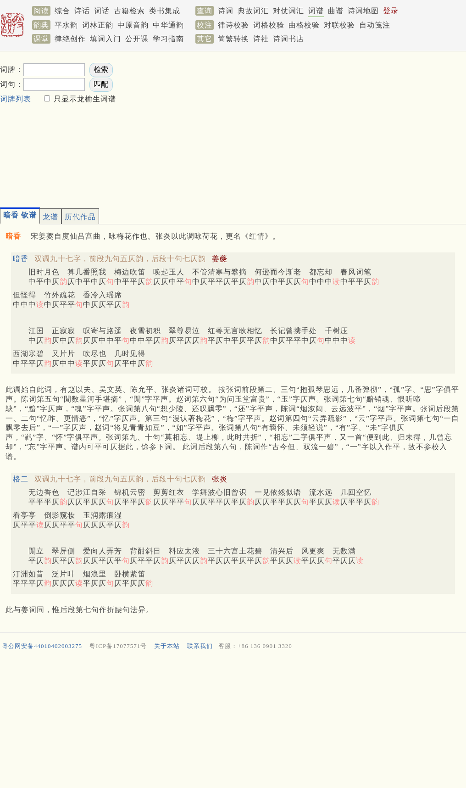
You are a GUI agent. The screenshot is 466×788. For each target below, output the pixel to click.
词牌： (11, 69)
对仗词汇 (288, 11)
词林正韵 (97, 25)
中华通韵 (168, 25)
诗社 (261, 39)
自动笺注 (374, 25)
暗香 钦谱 (20, 215)
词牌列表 (15, 99)
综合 (62, 11)
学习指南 (168, 39)
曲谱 (336, 11)
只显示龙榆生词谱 (83, 99)
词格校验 (268, 25)
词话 (102, 11)
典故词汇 (253, 11)
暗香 (20, 259)
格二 (20, 479)
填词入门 (105, 39)
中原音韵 (133, 25)
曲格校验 (304, 25)
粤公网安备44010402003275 (42, 646)
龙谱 (50, 217)
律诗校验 (233, 25)
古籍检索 (129, 11)
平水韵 (66, 25)
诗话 (82, 11)
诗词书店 (288, 39)
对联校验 (339, 25)
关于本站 (167, 646)
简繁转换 (233, 39)
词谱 (316, 11)
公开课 (137, 39)
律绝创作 (70, 39)
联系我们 (200, 646)
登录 (391, 11)
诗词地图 (363, 11)
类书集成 (164, 11)
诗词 (225, 11)
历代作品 (80, 217)
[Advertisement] (244, 126)
